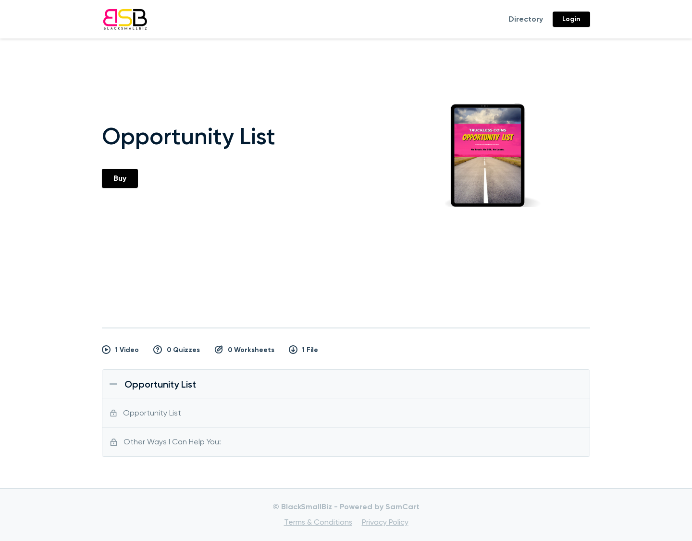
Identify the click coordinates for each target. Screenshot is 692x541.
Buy (119, 178)
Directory (525, 19)
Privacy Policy (385, 522)
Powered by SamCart (380, 506)
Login (571, 19)
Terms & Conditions (318, 522)
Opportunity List (160, 384)
